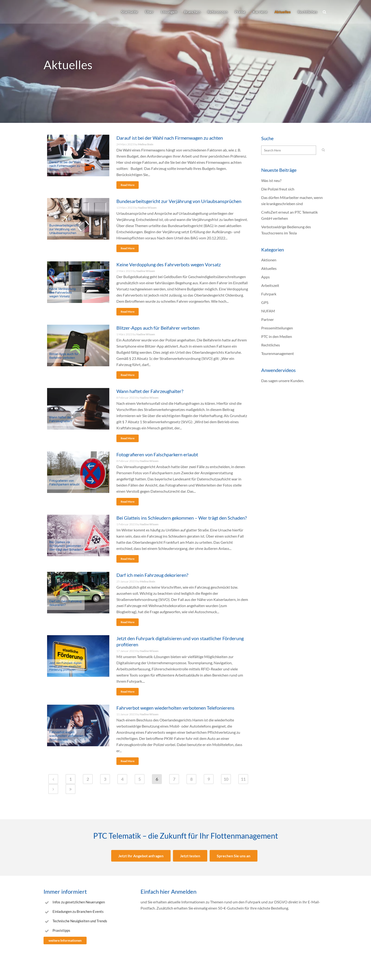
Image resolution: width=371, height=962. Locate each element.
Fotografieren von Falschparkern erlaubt (157, 454)
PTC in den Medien (276, 336)
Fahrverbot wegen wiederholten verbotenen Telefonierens (175, 708)
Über (149, 11)
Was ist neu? (271, 180)
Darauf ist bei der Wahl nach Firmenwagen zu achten (169, 138)
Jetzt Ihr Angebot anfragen (140, 856)
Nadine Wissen (147, 207)
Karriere (260, 11)
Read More (127, 185)
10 (226, 779)
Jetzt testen (190, 856)
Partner (267, 319)
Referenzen (218, 11)
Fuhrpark (268, 294)
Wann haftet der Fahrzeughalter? (149, 391)
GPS (264, 302)
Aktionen (268, 260)
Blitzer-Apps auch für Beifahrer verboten (157, 328)
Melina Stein (145, 144)
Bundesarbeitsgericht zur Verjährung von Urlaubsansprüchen (178, 201)
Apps (265, 277)
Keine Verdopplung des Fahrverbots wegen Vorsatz (168, 264)
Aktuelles (282, 11)
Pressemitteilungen (277, 328)
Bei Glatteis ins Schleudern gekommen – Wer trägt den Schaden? (181, 518)
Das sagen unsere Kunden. (282, 380)
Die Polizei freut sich (277, 189)
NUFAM (268, 311)
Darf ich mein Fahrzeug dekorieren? (152, 575)
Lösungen (169, 11)
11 (243, 779)
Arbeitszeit (270, 285)
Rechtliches (307, 11)
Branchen (192, 11)
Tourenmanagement (277, 353)
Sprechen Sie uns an (233, 856)
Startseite (129, 11)
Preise (240, 11)
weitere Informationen (65, 940)
